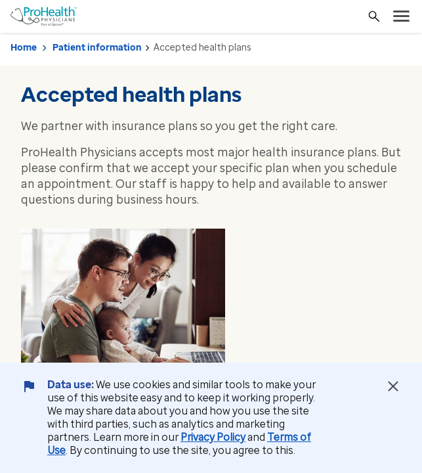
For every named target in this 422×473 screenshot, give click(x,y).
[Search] (374, 16)
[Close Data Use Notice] (393, 386)
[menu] (401, 16)
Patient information (97, 47)
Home (24, 47)
